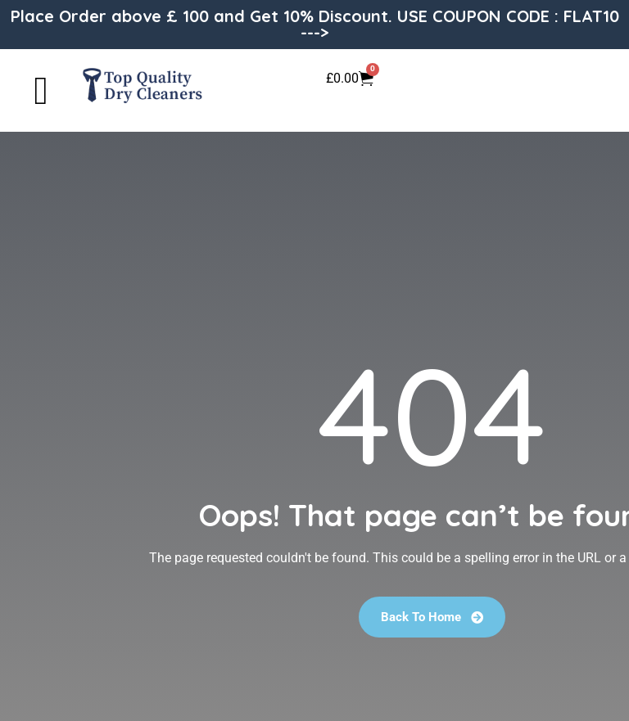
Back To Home (432, 617)
